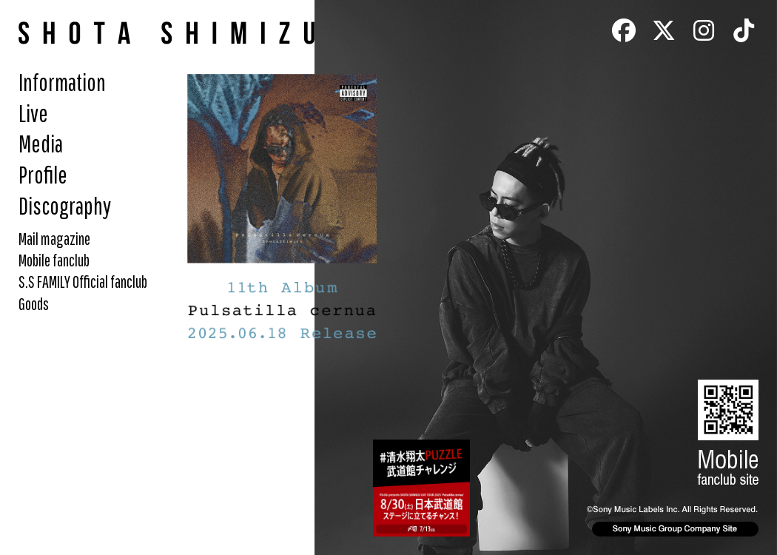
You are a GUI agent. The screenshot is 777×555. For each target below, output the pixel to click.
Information (62, 81)
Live (33, 113)
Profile (42, 174)
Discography (64, 205)
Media (40, 143)
